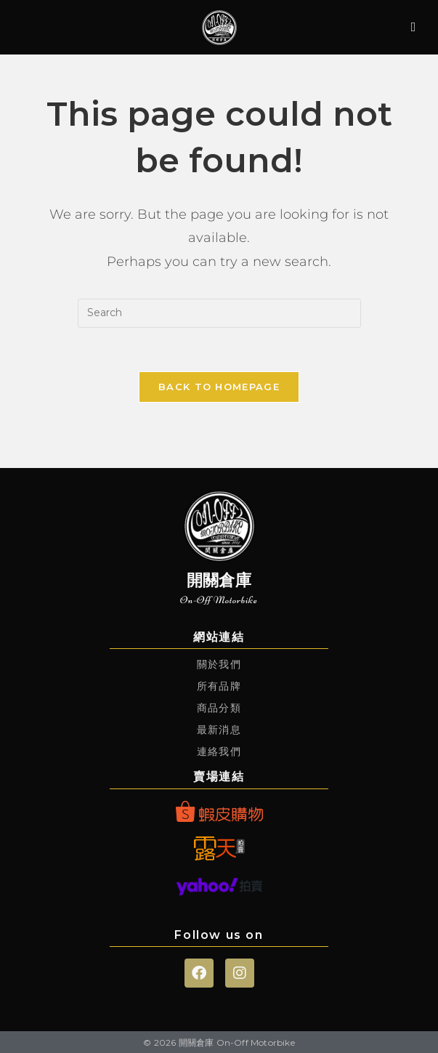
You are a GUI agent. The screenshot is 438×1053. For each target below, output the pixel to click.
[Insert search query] (219, 313)
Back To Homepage (219, 386)
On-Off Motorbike (219, 600)
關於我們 (219, 664)
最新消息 (219, 729)
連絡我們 (219, 751)
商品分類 (219, 707)
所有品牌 (219, 686)
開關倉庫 (219, 580)
